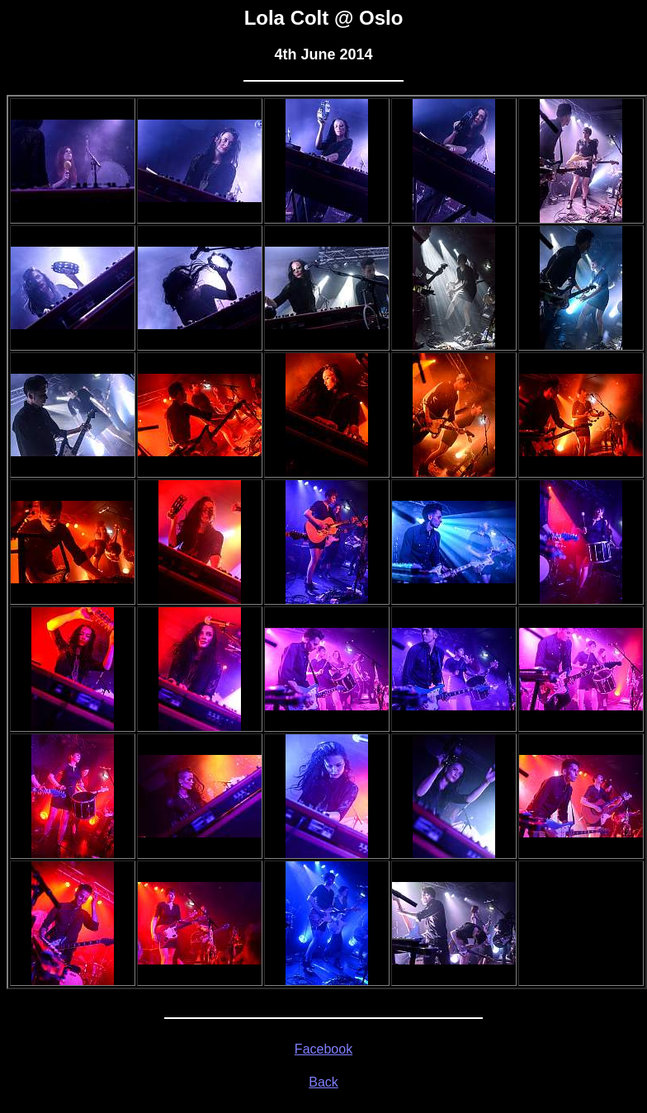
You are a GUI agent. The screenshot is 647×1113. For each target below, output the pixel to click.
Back (323, 1082)
